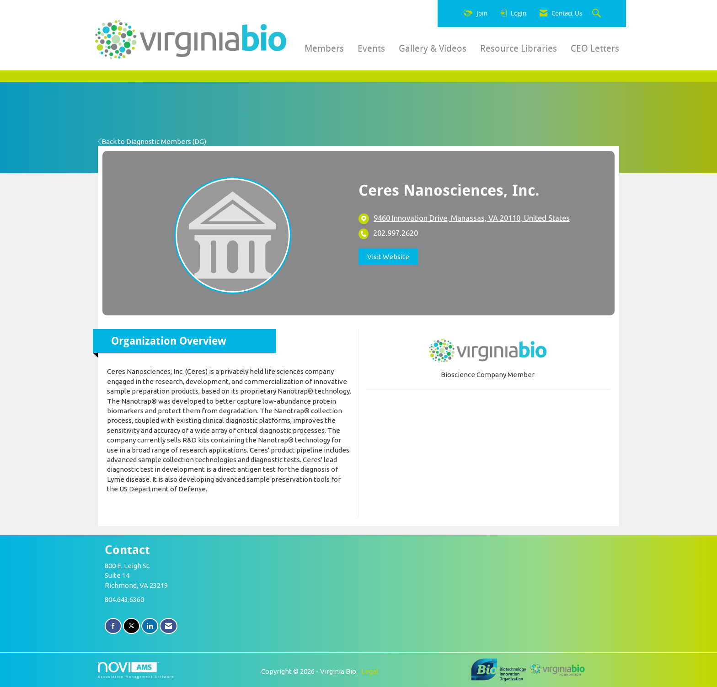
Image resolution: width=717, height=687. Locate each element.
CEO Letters (595, 48)
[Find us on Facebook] (113, 626)
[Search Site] (597, 14)
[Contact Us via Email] (168, 626)
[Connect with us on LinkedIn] (149, 626)
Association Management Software (136, 670)
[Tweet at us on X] (131, 626)
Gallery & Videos (432, 48)
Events (371, 48)
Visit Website (388, 257)
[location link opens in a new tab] (472, 218)
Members (324, 48)
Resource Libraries (518, 48)
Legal (369, 671)
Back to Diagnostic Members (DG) (152, 141)
